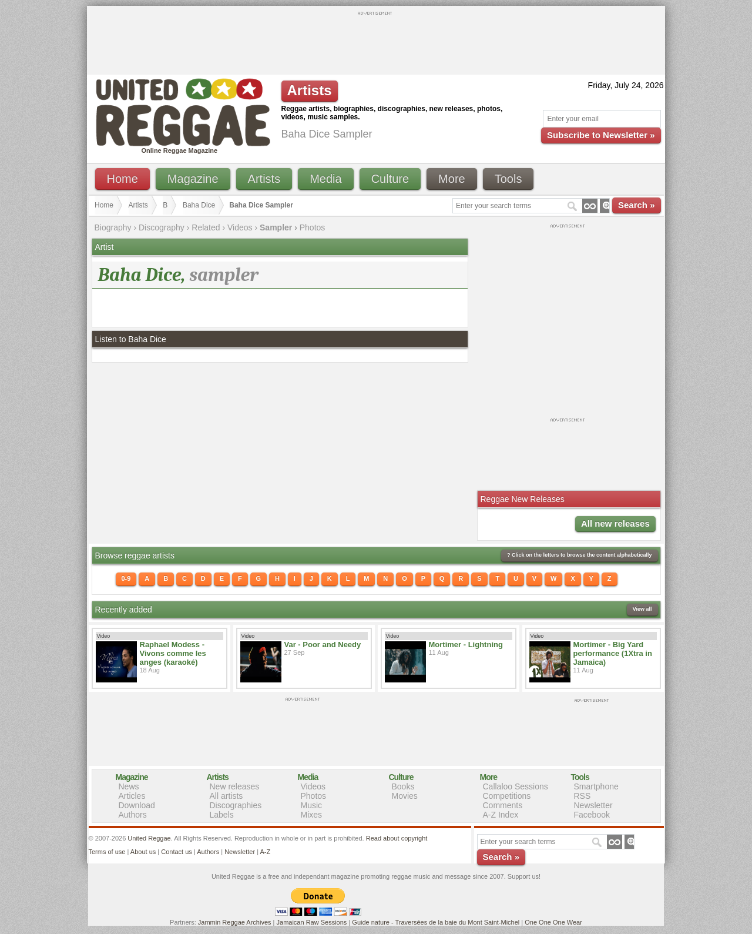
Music (312, 805)
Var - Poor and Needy (322, 644)
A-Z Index (501, 814)
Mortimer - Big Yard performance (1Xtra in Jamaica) (612, 653)
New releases (235, 786)
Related (206, 227)
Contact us (176, 851)
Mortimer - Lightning (466, 644)
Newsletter (593, 805)
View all (642, 609)
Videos (240, 227)
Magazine (193, 178)
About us (143, 851)
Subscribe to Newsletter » (600, 135)
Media (325, 178)
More (451, 178)
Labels (222, 814)
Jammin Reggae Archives (234, 922)
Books (403, 786)
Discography (161, 227)
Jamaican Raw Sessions (312, 922)
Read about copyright (397, 838)
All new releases (615, 523)
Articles (132, 796)
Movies (405, 796)
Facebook (592, 814)
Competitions (507, 796)
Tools (508, 178)
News (129, 786)
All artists (226, 796)
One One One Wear (553, 922)
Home (122, 178)
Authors (133, 814)
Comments (503, 805)
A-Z (265, 851)
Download (137, 805)
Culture (390, 178)
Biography (113, 227)
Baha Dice (199, 205)
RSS (582, 796)
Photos (312, 227)
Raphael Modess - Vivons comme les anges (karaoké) (173, 653)
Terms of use (107, 851)
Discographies (236, 805)
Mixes (312, 814)
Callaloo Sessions (515, 786)
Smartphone (596, 786)
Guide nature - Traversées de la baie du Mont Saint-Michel (435, 922)
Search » (636, 205)
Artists (264, 178)
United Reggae (148, 838)
